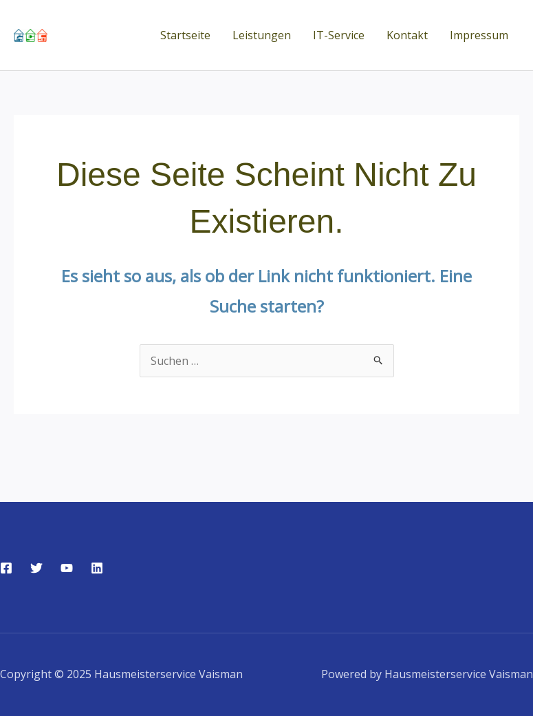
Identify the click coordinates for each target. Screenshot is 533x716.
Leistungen (261, 35)
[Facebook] (6, 568)
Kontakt (407, 35)
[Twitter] (36, 568)
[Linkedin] (97, 568)
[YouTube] (67, 568)
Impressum (479, 35)
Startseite (185, 35)
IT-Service (339, 35)
